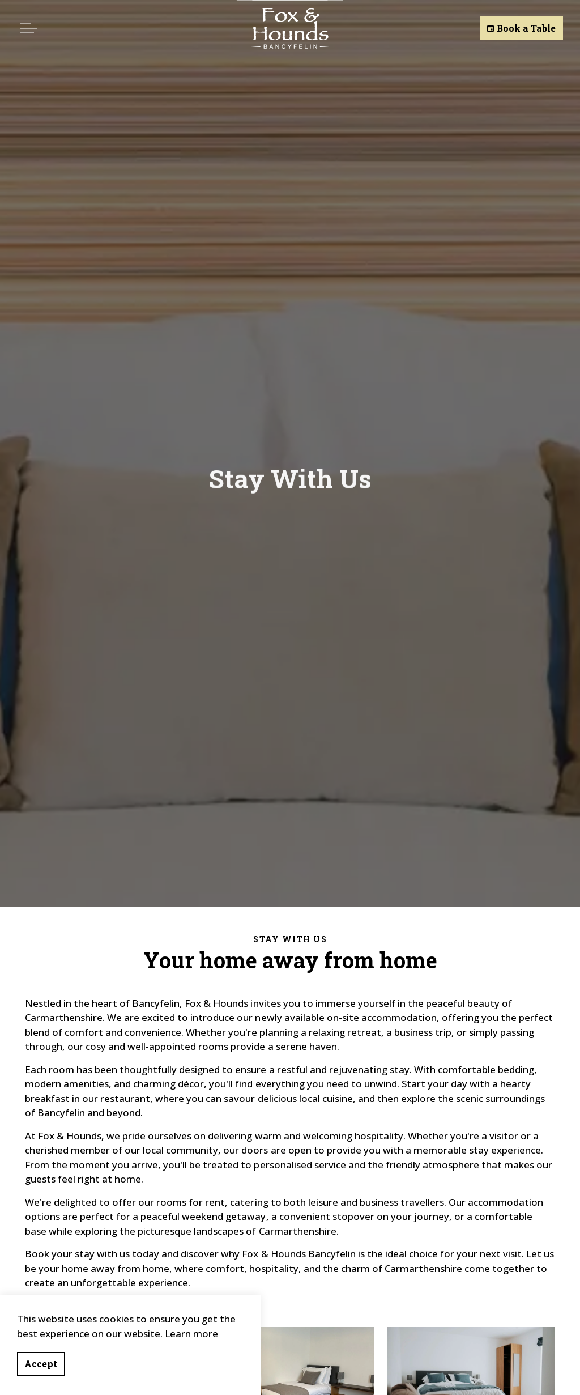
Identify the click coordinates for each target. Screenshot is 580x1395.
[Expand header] (28, 28)
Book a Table (521, 28)
